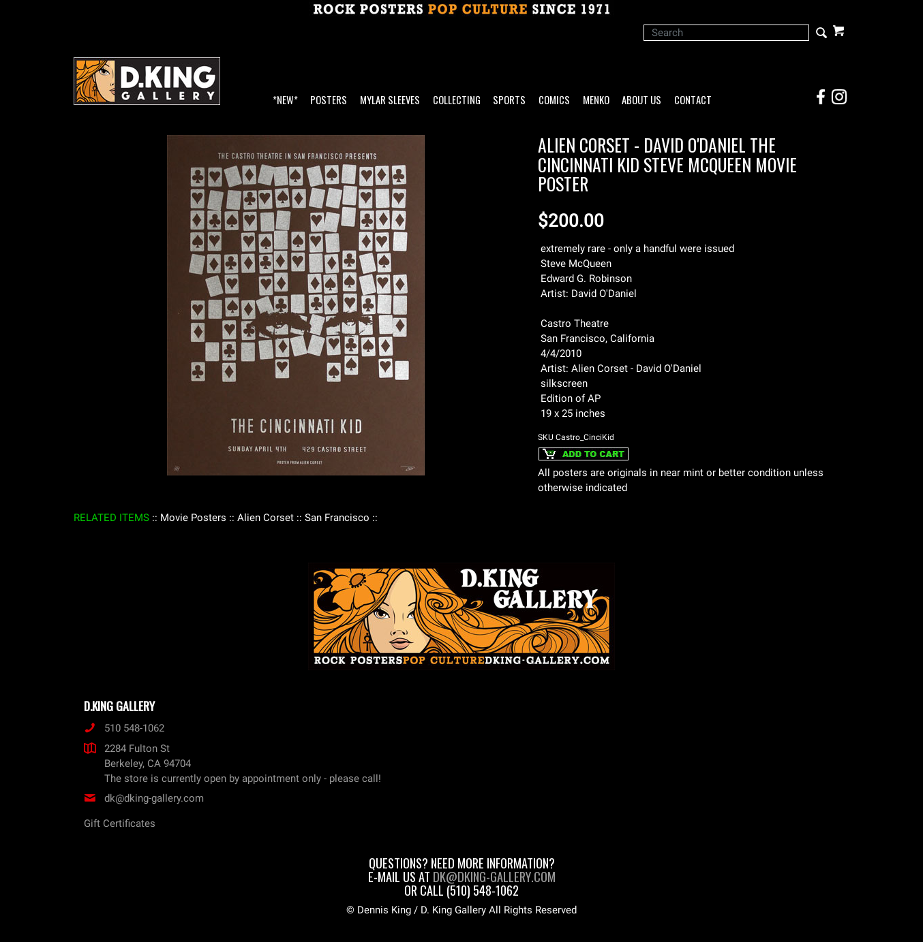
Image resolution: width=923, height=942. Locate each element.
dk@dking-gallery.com (144, 798)
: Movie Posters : (193, 518)
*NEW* (285, 100)
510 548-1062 (124, 728)
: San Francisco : (337, 518)
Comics (554, 100)
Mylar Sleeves (390, 100)
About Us (641, 100)
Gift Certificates (119, 823)
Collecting (457, 100)
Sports (509, 100)
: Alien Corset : (265, 518)
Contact (693, 100)
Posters (328, 100)
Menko (596, 100)
